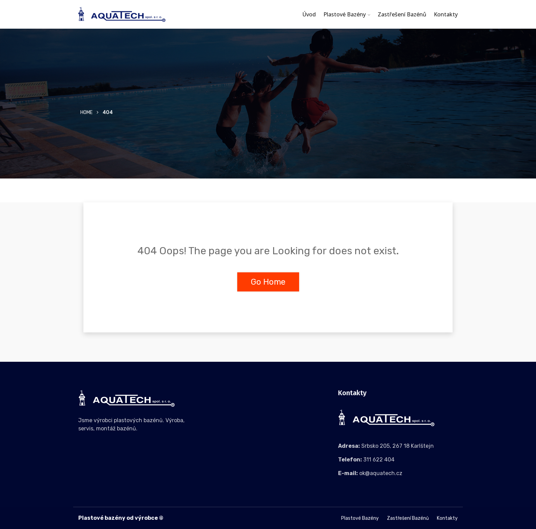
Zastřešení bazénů (402, 14)
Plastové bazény (344, 14)
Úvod (309, 14)
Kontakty (446, 14)
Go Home (268, 282)
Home (86, 112)
